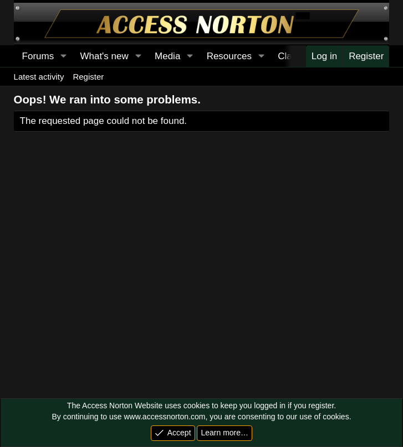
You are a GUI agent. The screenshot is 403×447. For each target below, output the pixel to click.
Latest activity (39, 76)
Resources (229, 56)
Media (167, 56)
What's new (104, 56)
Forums (38, 56)
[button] (63, 56)
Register (88, 76)
